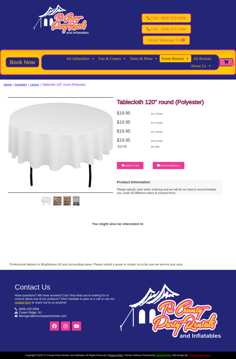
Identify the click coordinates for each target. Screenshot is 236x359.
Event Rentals (175, 58)
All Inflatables (80, 58)
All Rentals (202, 58)
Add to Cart (130, 165)
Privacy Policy (115, 355)
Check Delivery (168, 165)
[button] (22, 62)
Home (8, 84)
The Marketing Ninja (199, 355)
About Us (201, 66)
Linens (34, 84)
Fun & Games (112, 58)
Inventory (21, 84)
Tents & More (144, 58)
